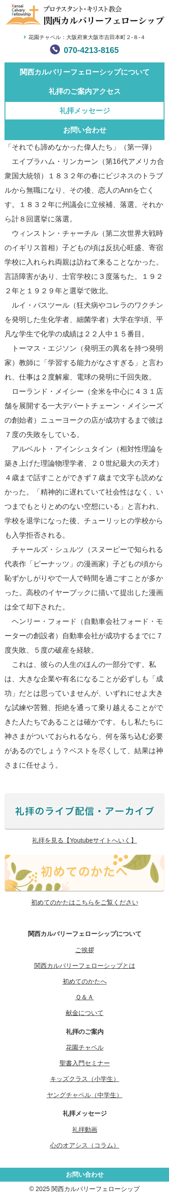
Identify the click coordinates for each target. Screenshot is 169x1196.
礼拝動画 (84, 1129)
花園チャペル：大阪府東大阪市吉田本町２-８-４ (87, 37)
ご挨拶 (84, 949)
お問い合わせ (84, 130)
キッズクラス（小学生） (84, 1078)
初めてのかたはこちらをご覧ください (84, 902)
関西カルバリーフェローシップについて (85, 72)
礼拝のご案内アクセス (85, 91)
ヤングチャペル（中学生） (85, 1095)
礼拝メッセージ (84, 111)
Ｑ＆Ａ (84, 997)
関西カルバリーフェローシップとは (84, 965)
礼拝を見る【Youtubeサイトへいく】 (84, 840)
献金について (85, 1012)
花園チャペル (85, 1047)
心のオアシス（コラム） (84, 1145)
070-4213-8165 (91, 50)
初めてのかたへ (85, 981)
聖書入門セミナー (84, 1063)
